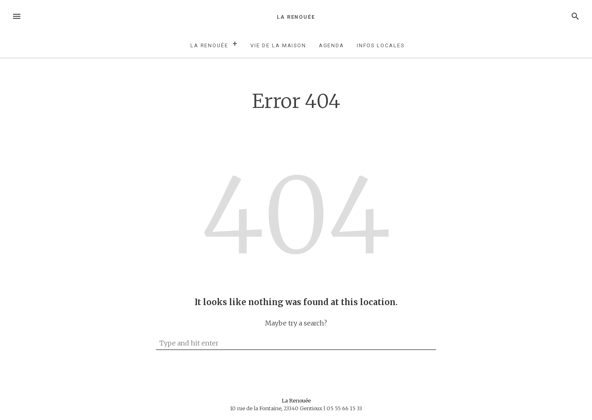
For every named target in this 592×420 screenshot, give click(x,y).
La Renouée (296, 17)
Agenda (332, 45)
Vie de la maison (278, 45)
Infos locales (380, 45)
